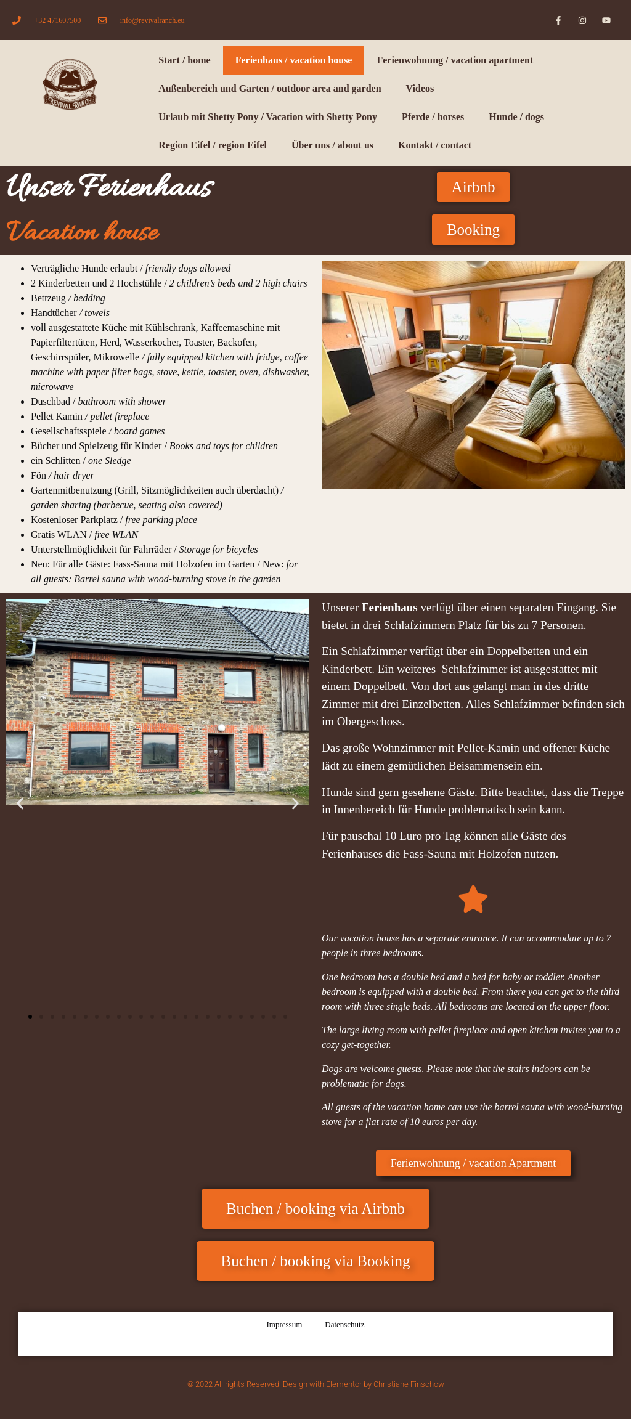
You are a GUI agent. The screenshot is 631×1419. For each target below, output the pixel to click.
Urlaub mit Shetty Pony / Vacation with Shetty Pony (267, 117)
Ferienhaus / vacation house (293, 60)
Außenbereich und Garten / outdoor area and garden (269, 88)
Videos (420, 88)
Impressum (284, 1324)
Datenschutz (344, 1324)
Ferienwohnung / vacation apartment (455, 60)
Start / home (184, 60)
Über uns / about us (332, 145)
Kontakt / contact (434, 145)
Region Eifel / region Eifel (212, 145)
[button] (20, 803)
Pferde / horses (433, 117)
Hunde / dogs (516, 117)
